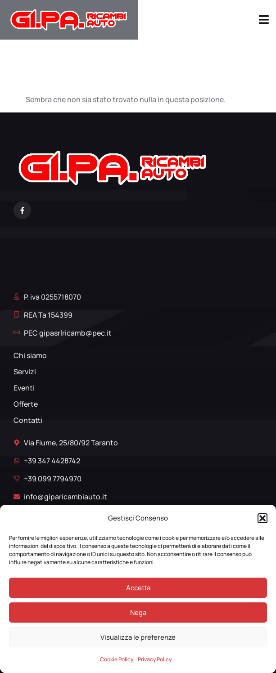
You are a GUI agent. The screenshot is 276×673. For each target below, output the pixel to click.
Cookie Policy (116, 659)
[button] (262, 518)
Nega (138, 612)
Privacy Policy (155, 659)
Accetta (138, 587)
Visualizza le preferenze (138, 637)
